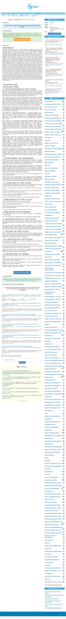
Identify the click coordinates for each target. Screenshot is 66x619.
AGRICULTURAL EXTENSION (53, 126)
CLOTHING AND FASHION (52, 212)
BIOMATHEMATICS (50, 171)
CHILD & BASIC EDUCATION (53, 201)
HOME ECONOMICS (50, 369)
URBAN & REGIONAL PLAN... (53, 571)
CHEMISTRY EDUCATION (52, 198)
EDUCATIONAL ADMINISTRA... (53, 265)
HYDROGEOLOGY (50, 380)
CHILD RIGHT (49, 204)
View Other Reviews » (22, 401)
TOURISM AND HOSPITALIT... (53, 568)
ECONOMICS (48, 251)
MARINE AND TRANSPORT (52, 422)
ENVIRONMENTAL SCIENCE (53, 299)
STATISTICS (48, 548)
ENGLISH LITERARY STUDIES (53, 286)
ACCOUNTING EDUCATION (52, 104)
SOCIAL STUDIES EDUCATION (53, 533)
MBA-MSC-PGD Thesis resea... (53, 582)
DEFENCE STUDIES (50, 243)
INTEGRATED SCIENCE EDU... (53, 399)
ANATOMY (48, 140)
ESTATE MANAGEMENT (52, 302)
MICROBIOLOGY (49, 455)
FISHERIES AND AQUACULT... (53, 313)
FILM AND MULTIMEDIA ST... (53, 308)
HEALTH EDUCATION (51, 355)
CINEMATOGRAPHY (50, 207)
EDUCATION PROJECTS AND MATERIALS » (56, 54)
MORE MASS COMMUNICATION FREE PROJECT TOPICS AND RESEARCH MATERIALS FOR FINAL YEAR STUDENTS (23, 279)
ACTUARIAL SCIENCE (51, 107)
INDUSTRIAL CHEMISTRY (52, 383)
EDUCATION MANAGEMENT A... (54, 262)
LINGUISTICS (48, 419)
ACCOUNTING (49, 101)
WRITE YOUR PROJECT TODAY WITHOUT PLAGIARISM (54, 596)
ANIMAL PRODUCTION (51, 143)
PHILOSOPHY (49, 471)
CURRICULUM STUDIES (52, 240)
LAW (46, 413)
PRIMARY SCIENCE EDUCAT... (53, 483)
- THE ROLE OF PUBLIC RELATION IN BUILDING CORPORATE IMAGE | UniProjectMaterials (31, 613)
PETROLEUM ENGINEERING (53, 466)
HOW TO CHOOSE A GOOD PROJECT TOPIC (53, 605)
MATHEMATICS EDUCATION (53, 441)
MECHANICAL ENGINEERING (53, 447)
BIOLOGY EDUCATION (51, 168)
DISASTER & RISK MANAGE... (53, 248)
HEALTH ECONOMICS (51, 352)
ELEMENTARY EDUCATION (52, 278)
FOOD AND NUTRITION (51, 316)
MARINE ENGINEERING (51, 427)
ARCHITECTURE (49, 151)
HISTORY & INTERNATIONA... (53, 363)
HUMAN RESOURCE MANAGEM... (54, 374)
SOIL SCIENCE (49, 540)
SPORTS (47, 543)
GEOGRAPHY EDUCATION (52, 338)
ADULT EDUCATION (50, 110)
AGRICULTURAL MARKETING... (54, 129)
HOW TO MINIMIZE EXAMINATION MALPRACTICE (52, 601)
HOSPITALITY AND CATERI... (53, 371)
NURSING (47, 460)
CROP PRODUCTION (51, 235)
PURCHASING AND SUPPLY (53, 505)
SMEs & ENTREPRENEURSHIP (54, 527)
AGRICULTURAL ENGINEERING (54, 123)
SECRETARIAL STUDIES (52, 524)
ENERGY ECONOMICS (51, 281)
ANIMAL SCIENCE (50, 146)
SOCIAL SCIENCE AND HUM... (53, 530)
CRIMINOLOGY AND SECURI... (53, 232)
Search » (22, 362)
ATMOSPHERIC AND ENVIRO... (54, 154)
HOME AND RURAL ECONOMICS (54, 366)
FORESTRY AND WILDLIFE (52, 321)
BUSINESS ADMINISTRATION (53, 185)
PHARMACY (48, 469)
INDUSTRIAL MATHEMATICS (53, 385)
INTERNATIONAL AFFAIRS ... (53, 402)
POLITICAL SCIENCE (51, 480)
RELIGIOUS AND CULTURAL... (53, 516)
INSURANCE (48, 396)
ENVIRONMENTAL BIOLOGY (53, 289)
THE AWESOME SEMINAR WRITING (53, 608)
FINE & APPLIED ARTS (51, 310)
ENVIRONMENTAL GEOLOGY (53, 296)
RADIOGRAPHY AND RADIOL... (54, 513)
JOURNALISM (49, 410)
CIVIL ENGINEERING (51, 210)
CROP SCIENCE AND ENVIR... (53, 237)
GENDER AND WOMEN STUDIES (54, 330)
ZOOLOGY (48, 579)
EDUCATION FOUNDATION (52, 260)
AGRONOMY (48, 137)
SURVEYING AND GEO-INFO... (53, 551)
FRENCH (47, 324)
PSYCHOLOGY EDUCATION (53, 494)
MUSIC (47, 458)
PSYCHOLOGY (49, 491)
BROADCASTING (50, 179)
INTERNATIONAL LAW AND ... (53, 405)
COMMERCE (48, 215)
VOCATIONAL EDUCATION (52, 576)
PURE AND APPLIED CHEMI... (53, 508)
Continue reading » (24, 300)
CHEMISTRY (48, 196)
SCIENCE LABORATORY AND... (54, 522)
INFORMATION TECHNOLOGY (53, 394)
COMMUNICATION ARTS (52, 218)
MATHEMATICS (49, 438)
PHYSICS (47, 474)
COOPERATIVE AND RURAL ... (53, 226)
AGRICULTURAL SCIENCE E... (53, 135)
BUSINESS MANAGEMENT (52, 190)
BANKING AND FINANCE (52, 160)
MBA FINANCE (49, 444)
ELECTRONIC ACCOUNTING (53, 275)
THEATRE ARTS (49, 562)
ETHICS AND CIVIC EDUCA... (53, 305)
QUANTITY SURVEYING (51, 510)
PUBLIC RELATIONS (51, 502)
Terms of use (57, 613)
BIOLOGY (47, 165)
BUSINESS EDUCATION (51, 187)
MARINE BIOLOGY (50, 424)
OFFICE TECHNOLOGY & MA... (54, 463)
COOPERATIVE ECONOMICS (53, 229)
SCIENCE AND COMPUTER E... (54, 519)
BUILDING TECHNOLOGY (52, 182)
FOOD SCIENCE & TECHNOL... (53, 319)
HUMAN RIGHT (49, 377)
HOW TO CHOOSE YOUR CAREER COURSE (53, 592)
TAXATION (48, 554)
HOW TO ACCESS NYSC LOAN (52, 598)
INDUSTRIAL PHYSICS (51, 388)
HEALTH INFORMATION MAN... (54, 360)
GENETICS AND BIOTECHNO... (54, 333)
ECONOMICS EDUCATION (52, 254)
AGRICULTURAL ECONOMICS (53, 121)
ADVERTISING (49, 112)
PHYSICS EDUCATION (51, 477)
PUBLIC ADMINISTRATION (52, 497)
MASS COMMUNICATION (52, 433)
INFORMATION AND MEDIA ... (53, 391)
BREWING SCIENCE (50, 176)
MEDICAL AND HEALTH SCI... (53, 449)
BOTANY (47, 173)
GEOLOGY (48, 341)
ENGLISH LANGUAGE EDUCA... (54, 284)
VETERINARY (48, 573)
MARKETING (48, 430)
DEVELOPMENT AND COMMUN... (54, 246)
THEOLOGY (48, 565)
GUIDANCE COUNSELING (52, 346)
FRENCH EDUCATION (51, 327)
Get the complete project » (22, 39)
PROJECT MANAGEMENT (52, 488)
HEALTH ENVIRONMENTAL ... (53, 358)
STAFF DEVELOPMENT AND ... (53, 545)
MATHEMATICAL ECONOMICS (53, 435)
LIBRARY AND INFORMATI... (53, 416)
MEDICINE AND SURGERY (52, 452)
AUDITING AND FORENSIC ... (53, 157)
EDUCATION (48, 257)
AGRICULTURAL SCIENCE (52, 132)
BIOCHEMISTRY (49, 162)
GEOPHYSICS (49, 344)
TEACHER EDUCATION (51, 557)
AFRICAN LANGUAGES (51, 115)
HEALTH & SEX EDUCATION (53, 349)
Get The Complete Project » (22, 272)
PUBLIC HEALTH (49, 499)
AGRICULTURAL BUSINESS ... (53, 118)
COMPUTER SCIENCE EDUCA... (54, 223)
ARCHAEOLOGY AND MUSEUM (54, 148)
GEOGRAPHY (49, 335)
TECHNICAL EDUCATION (52, 559)
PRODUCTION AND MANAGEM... (54, 485)
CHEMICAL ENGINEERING (52, 193)
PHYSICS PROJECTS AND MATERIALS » (55, 44)
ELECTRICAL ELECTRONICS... (54, 272)
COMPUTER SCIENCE (51, 221)
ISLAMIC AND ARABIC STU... (53, 408)
